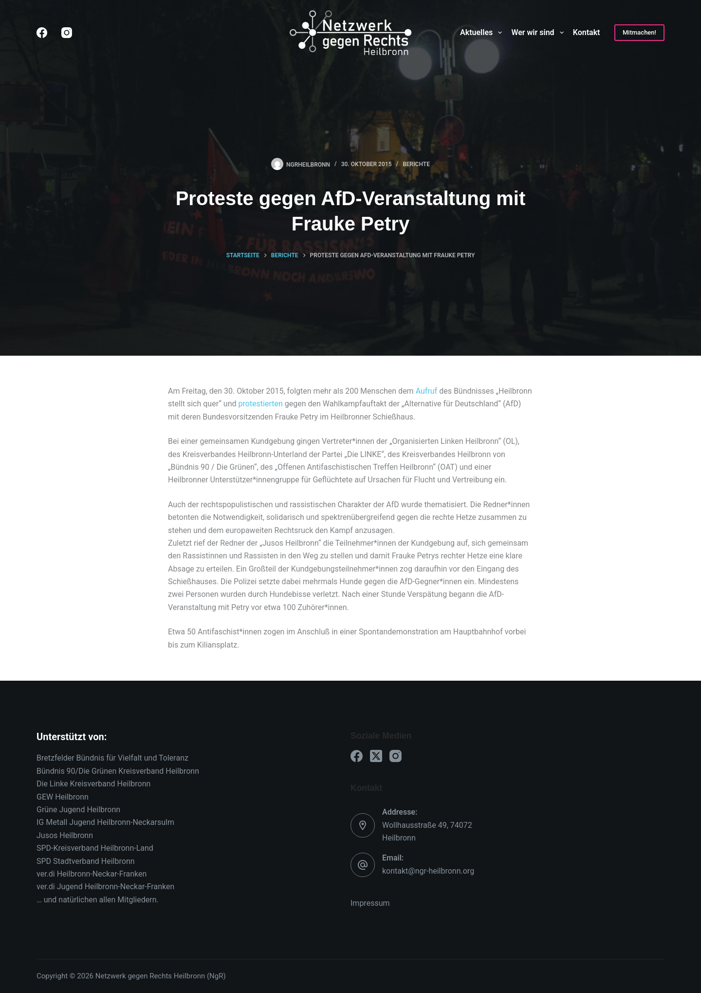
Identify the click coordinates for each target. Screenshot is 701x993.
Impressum (370, 903)
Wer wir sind (539, 32)
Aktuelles (483, 32)
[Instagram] (66, 32)
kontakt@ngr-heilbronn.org (428, 871)
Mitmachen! (639, 32)
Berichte (416, 164)
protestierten (260, 403)
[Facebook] (42, 32)
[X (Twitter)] (376, 756)
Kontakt (586, 32)
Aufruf (428, 391)
